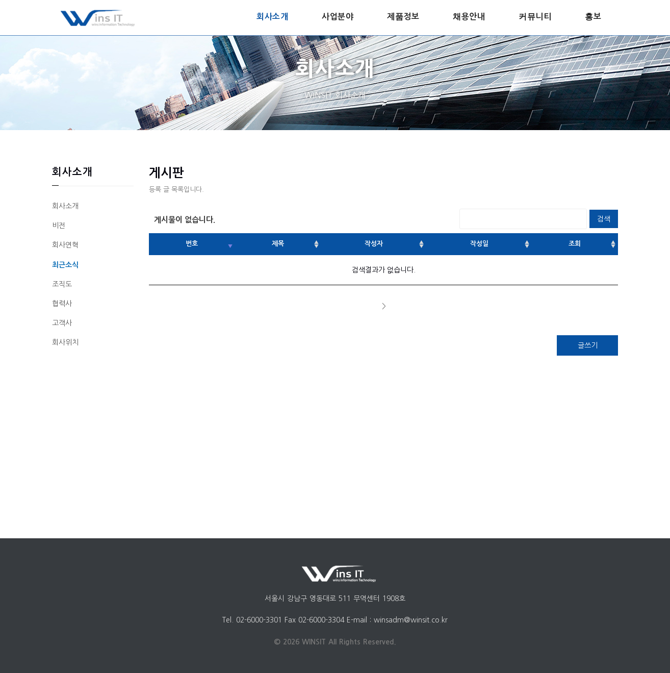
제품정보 (403, 16)
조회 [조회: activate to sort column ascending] (575, 243)
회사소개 (272, 16)
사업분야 (337, 16)
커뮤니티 (535, 16)
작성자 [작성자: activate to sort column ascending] (374, 243)
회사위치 (65, 342)
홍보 (593, 16)
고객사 (62, 323)
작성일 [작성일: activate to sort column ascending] (479, 243)
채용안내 (469, 16)
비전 (58, 225)
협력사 (62, 303)
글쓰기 (588, 345)
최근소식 (65, 264)
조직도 (62, 284)
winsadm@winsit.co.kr (411, 620)
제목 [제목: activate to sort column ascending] (278, 243)
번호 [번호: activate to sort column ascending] (192, 243)
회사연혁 (65, 244)
